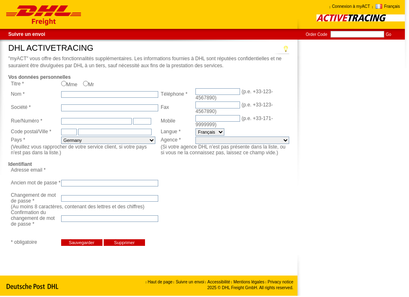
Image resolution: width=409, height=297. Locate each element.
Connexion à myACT (351, 6)
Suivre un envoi (26, 34)
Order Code (316, 34)
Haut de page (160, 282)
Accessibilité (219, 282)
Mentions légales (249, 282)
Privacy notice (280, 282)
